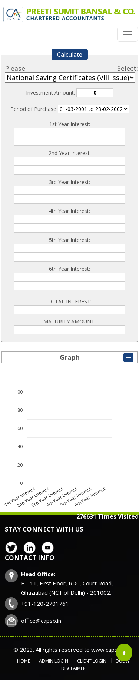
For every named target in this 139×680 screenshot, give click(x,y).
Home (23, 661)
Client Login (91, 661)
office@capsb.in (41, 620)
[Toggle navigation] (127, 34)
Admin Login (53, 661)
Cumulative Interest (93, 109)
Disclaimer (73, 668)
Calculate (69, 54)
